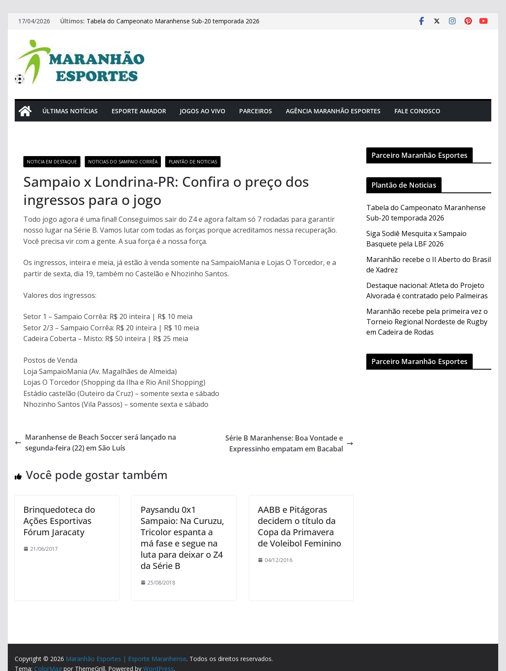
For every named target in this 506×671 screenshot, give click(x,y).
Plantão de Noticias (193, 162)
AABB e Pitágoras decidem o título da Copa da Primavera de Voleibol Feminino (299, 526)
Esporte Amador (139, 111)
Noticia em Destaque (52, 162)
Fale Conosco (417, 111)
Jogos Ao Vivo (202, 111)
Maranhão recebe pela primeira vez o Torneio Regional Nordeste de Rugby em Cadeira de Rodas (427, 322)
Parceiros (255, 111)
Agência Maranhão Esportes (333, 111)
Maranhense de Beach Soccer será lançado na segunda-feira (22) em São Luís (95, 442)
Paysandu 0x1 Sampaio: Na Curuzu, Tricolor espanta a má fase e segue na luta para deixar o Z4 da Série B (182, 538)
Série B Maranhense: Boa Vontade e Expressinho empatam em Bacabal (289, 443)
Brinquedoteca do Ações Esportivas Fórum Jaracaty (59, 521)
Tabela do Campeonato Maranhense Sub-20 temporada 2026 (172, 21)
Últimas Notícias (70, 111)
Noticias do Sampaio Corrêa (122, 162)
